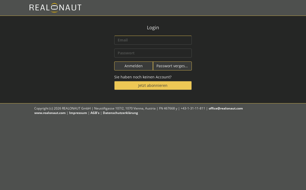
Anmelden (134, 65)
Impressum (78, 113)
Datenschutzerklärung (120, 113)
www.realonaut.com (50, 113)
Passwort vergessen (173, 65)
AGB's (94, 113)
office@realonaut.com (226, 108)
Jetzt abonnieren (153, 85)
